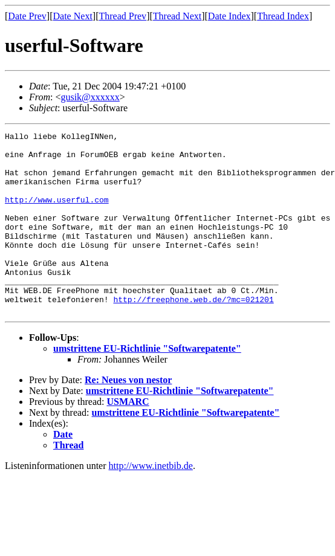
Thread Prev (122, 16)
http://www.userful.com (57, 213)
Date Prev (27, 16)
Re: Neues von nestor (128, 416)
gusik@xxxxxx (89, 97)
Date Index (229, 16)
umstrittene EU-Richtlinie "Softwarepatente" (147, 385)
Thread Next (177, 16)
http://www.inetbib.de (151, 502)
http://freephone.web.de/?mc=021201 (193, 333)
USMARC (127, 438)
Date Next (73, 16)
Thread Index (283, 16)
